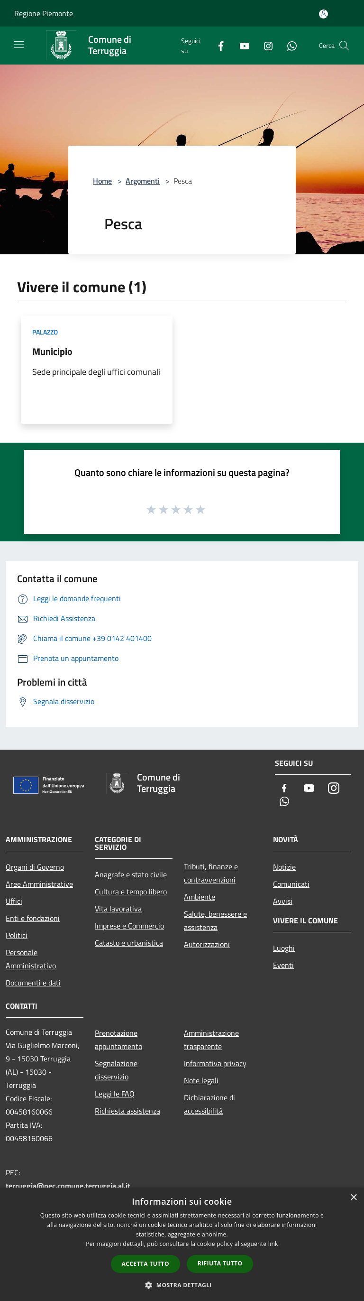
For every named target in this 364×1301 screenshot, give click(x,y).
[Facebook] (217, 45)
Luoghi (284, 948)
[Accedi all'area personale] (323, 14)
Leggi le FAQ (115, 1093)
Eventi (283, 965)
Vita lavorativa (118, 908)
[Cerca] (344, 45)
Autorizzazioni (207, 944)
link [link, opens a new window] (273, 1244)
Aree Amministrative (39, 884)
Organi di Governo (35, 867)
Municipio (52, 351)
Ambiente (199, 896)
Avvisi (282, 901)
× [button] (353, 1197)
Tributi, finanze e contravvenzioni (211, 873)
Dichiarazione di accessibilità (209, 1104)
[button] (182, 1285)
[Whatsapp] (288, 45)
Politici (16, 935)
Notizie (284, 867)
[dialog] (182, 1244)
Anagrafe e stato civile (131, 874)
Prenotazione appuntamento (118, 1039)
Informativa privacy (215, 1063)
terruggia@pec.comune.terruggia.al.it (68, 1185)
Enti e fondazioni (33, 918)
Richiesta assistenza (127, 1110)
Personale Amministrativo (31, 959)
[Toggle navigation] (19, 44)
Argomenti (143, 180)
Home (102, 180)
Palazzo (45, 332)
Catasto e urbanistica (129, 942)
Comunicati (291, 884)
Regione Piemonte (43, 13)
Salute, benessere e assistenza (215, 920)
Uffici (14, 901)
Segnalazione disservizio (116, 1070)
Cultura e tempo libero (131, 891)
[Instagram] (264, 45)
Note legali (201, 1080)
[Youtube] (240, 45)
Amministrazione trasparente (211, 1039)
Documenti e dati (33, 982)
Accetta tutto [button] (145, 1264)
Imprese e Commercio (129, 925)
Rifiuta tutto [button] (220, 1263)
